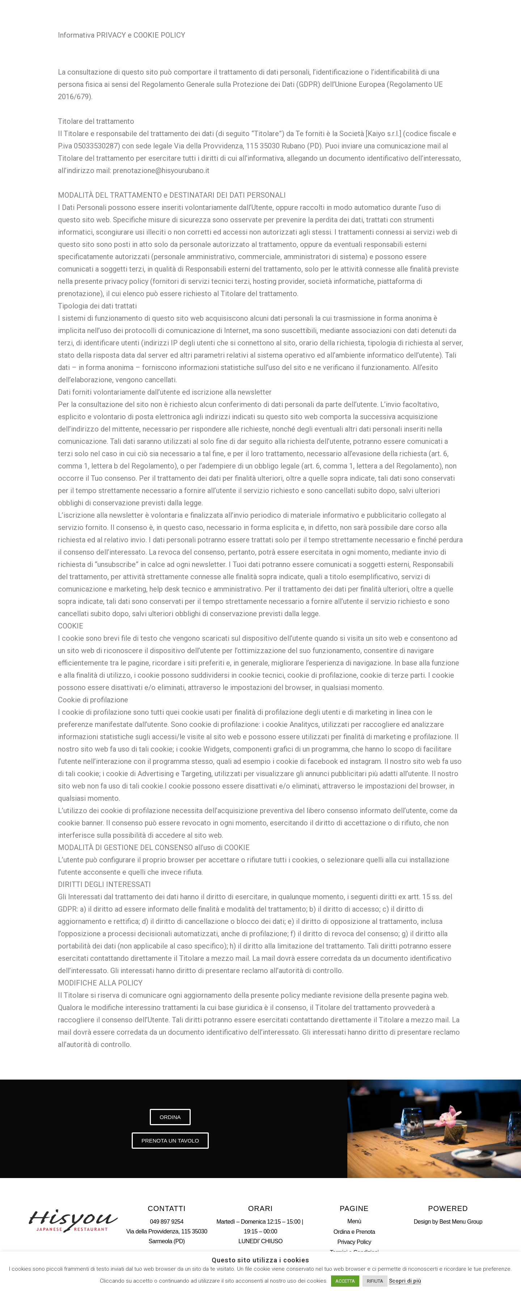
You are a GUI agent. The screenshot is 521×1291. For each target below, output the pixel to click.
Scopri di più (405, 1281)
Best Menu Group (461, 1222)
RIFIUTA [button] (375, 1281)
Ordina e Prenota (354, 1232)
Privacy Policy (354, 1242)
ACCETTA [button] (345, 1281)
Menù (354, 1221)
